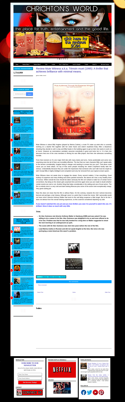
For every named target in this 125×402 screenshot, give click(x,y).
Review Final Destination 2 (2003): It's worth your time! (26, 253)
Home (74, 292)
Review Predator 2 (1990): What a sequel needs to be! (27, 294)
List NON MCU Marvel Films (25, 228)
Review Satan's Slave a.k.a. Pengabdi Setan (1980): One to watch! (26, 167)
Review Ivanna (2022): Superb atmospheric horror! (26, 180)
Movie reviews (54, 277)
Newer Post (40, 292)
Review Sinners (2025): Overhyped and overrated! (26, 267)
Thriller (62, 277)
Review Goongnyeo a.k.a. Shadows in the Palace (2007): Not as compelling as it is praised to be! (27, 152)
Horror (45, 277)
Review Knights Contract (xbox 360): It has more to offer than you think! (27, 195)
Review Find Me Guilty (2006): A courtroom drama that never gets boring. (27, 137)
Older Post (107, 292)
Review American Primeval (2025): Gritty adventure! (27, 280)
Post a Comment (42, 285)
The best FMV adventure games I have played (27, 240)
